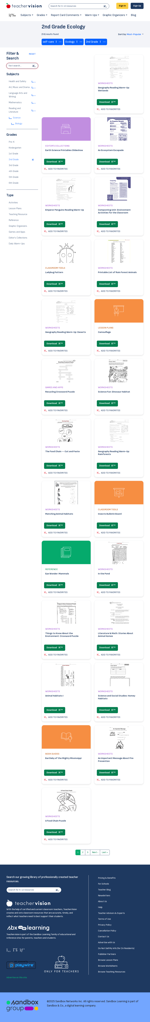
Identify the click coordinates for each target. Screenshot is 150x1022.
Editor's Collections (18, 237)
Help (100, 907)
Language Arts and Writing (18, 95)
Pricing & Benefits (107, 878)
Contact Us (103, 936)
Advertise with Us (106, 942)
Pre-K (12, 142)
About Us (102, 901)
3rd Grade (13, 165)
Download (107, 102)
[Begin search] (34, 65)
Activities (13, 202)
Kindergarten (15, 147)
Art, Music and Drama (19, 87)
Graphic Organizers (114, 15)
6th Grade (13, 183)
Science (17, 117)
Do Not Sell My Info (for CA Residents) (116, 948)
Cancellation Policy (107, 930)
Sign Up (137, 5)
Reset (32, 54)
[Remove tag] (59, 42)
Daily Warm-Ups (17, 243)
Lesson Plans (15, 208)
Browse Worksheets (107, 966)
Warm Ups (91, 15)
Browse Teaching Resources (111, 971)
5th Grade (13, 177)
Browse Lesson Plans (108, 960)
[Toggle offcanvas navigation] (12, 15)
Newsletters (104, 895)
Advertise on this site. (16, 977)
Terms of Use (104, 919)
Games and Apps (17, 232)
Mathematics (15, 102)
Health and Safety (17, 81)
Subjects (26, 15)
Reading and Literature (15, 110)
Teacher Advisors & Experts (111, 913)
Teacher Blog (104, 889)
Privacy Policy (104, 925)
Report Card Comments (65, 15)
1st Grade (13, 153)
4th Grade (13, 171)
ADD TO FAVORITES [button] (108, 109)
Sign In (122, 5)
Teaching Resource (18, 214)
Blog (133, 15)
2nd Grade (14, 159)
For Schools (103, 883)
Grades (41, 15)
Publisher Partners (107, 954)
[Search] (105, 6)
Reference (14, 220)
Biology (18, 123)
